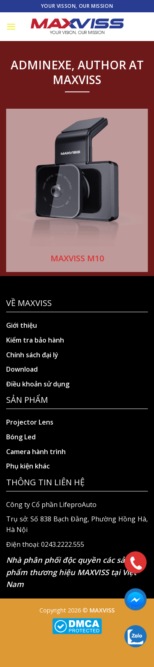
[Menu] (11, 26)
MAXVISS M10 (77, 258)
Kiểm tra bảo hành (35, 340)
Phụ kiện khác (28, 466)
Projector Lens (29, 422)
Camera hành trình (36, 451)
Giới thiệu (21, 325)
